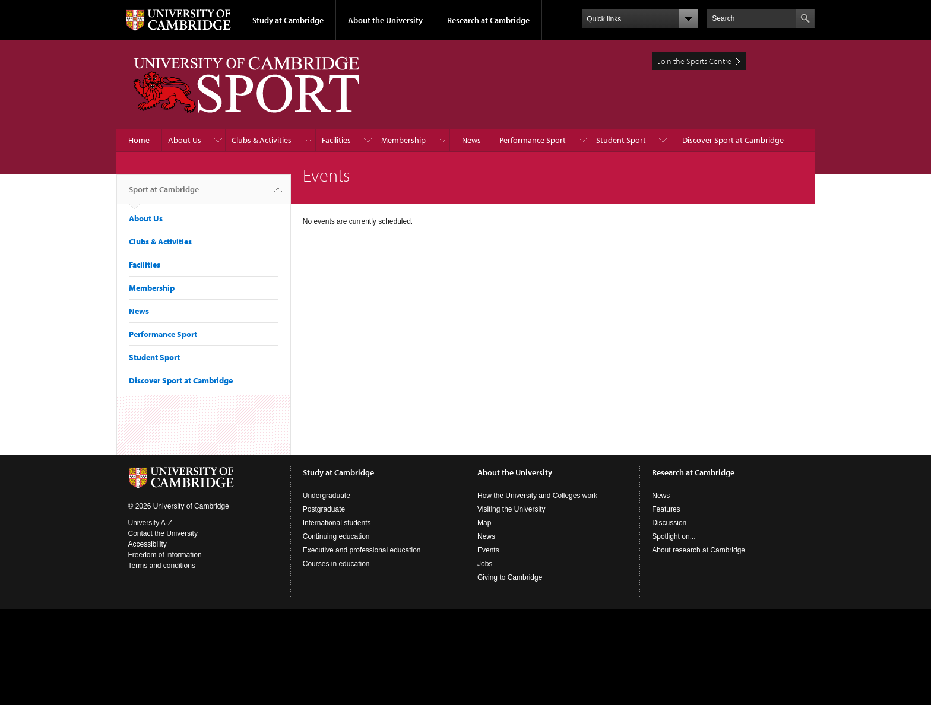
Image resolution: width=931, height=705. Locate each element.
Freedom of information (165, 555)
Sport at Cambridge (164, 194)
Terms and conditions (161, 565)
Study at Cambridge (288, 20)
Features (666, 509)
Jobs (484, 564)
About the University (385, 20)
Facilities (336, 140)
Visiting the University (511, 509)
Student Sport (621, 140)
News (471, 140)
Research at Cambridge (488, 20)
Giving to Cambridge (509, 577)
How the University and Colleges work (537, 495)
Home (139, 140)
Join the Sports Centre (695, 61)
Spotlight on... (673, 536)
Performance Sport (532, 140)
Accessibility (147, 544)
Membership (403, 140)
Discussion (669, 523)
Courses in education (336, 564)
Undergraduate (326, 495)
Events (488, 550)
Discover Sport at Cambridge (733, 140)
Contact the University (163, 533)
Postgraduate (324, 509)
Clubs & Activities (262, 140)
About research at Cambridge (698, 550)
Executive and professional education (362, 550)
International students (337, 523)
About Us (184, 140)
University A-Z (150, 523)
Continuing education (336, 536)
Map (484, 523)
